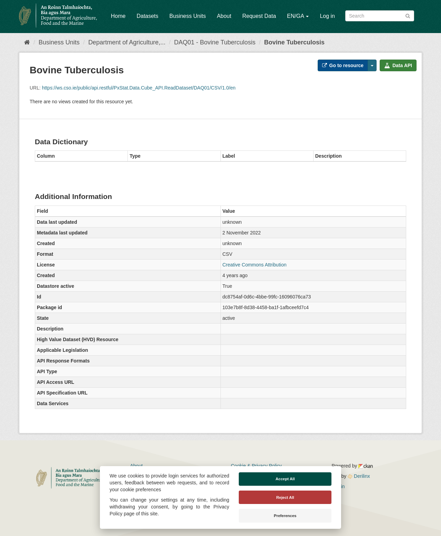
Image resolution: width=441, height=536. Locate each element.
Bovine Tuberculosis (294, 42)
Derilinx (359, 476)
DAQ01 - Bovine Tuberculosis (214, 42)
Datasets (147, 16)
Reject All (285, 497)
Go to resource (342, 65)
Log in (327, 16)
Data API (398, 65)
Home (118, 16)
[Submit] (408, 15)
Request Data (259, 16)
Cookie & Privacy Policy (256, 466)
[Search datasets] (379, 15)
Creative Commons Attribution (255, 264)
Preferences (285, 516)
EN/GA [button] (298, 16)
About (224, 16)
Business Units (188, 16)
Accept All (285, 479)
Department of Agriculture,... (126, 42)
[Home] (27, 42)
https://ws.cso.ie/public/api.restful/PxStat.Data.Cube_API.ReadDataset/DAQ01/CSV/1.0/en (139, 88)
